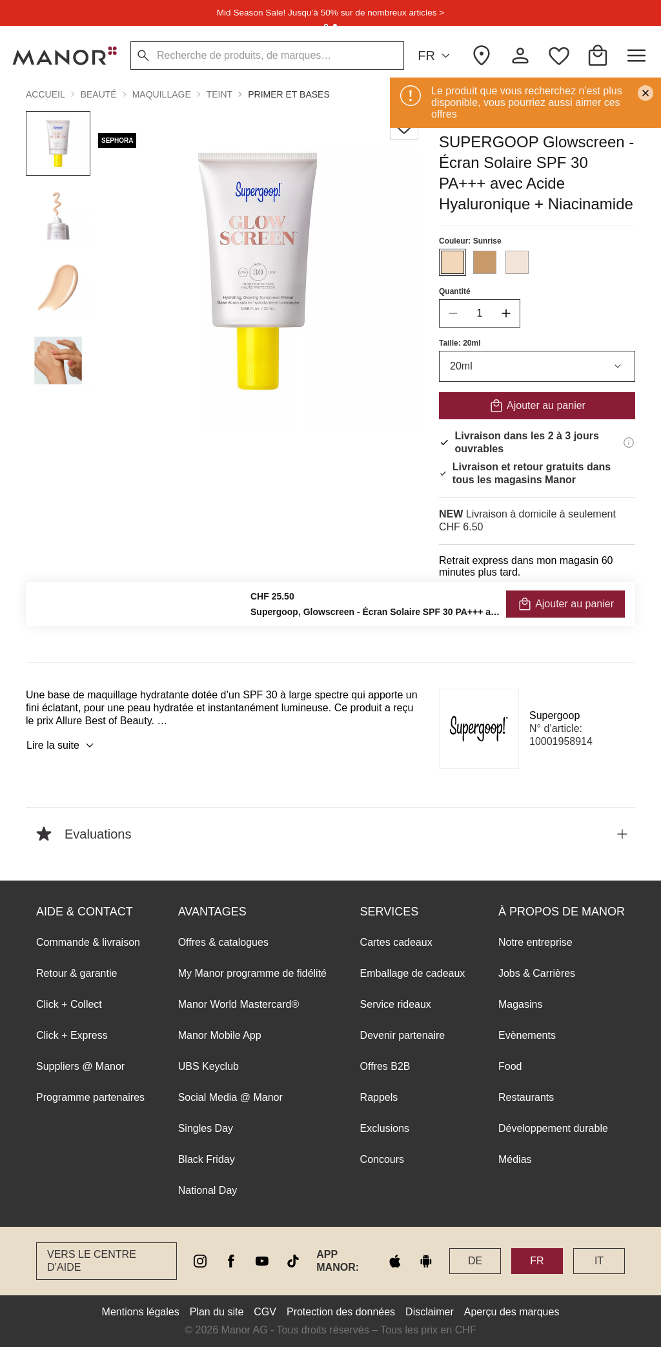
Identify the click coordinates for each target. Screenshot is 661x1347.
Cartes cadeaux (396, 942)
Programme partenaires (90, 1097)
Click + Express (72, 1035)
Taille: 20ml (460, 343)
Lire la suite (61, 745)
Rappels (379, 1097)
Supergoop (554, 715)
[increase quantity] (506, 313)
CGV (265, 1311)
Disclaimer (429, 1311)
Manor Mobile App (219, 1035)
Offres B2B (385, 1066)
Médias (515, 1159)
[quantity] (480, 313)
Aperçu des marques (512, 1311)
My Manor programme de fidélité (252, 973)
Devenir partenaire (402, 1035)
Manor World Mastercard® (239, 1004)
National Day (208, 1190)
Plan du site (217, 1311)
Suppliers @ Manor (80, 1066)
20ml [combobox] (537, 366)
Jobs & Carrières (536, 973)
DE (475, 1260)
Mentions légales (140, 1311)
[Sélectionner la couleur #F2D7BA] (452, 262)
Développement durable (553, 1128)
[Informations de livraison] (628, 442)
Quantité (455, 291)
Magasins (520, 1004)
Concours (382, 1159)
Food (510, 1066)
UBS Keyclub (208, 1066)
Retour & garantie (76, 973)
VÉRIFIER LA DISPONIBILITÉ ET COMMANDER (537, 607)
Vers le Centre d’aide (91, 1261)
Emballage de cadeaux (412, 973)
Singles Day (205, 1128)
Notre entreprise (535, 942)
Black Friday (206, 1159)
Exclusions (384, 1128)
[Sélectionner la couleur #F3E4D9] (517, 262)
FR (436, 56)
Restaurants (526, 1097)
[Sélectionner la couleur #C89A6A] (484, 262)
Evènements (527, 1035)
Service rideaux (395, 1004)
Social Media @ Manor (230, 1097)
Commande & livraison (88, 942)
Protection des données (341, 1311)
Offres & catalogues (223, 942)
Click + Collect (69, 1004)
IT (599, 1260)
